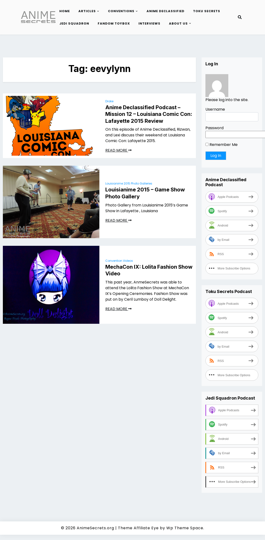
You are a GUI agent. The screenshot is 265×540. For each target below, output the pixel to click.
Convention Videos (119, 261)
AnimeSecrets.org (95, 528)
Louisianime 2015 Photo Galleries (128, 183)
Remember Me (221, 144)
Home (64, 11)
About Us (178, 23)
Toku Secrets (206, 11)
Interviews (149, 23)
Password (214, 128)
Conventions (121, 11)
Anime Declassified (165, 11)
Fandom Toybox (114, 23)
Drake (109, 101)
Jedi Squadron (74, 23)
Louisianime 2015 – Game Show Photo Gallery (145, 193)
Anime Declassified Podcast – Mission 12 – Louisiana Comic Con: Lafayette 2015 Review (148, 114)
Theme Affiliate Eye (138, 528)
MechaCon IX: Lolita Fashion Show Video (149, 270)
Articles (87, 11)
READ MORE (118, 150)
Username (215, 109)
